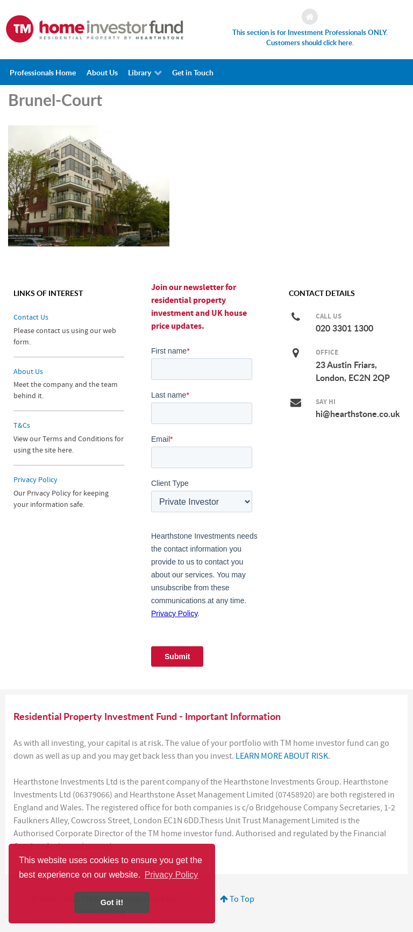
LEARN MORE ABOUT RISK (282, 756)
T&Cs (21, 425)
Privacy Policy (35, 479)
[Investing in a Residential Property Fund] (95, 28)
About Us (28, 371)
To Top (237, 899)
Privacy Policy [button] (171, 874)
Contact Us (30, 317)
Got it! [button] (112, 902)
